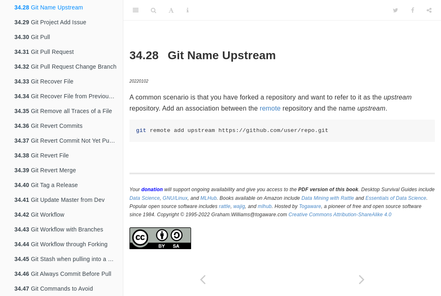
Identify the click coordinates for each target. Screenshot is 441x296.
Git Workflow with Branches (58, 229)
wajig (239, 206)
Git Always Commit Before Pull (62, 274)
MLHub (209, 198)
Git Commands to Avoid (53, 288)
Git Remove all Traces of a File (63, 111)
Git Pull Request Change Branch (65, 66)
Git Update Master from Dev (59, 200)
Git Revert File (41, 155)
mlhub (265, 206)
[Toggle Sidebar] (136, 10)
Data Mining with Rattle (328, 198)
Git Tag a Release (46, 185)
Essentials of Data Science (395, 198)
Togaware (310, 206)
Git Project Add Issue (50, 22)
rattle (225, 206)
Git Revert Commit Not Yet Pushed (68, 140)
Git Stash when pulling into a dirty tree (68, 259)
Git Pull (32, 37)
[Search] (153, 10)
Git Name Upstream (48, 7)
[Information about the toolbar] (187, 10)
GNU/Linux (175, 198)
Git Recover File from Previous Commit (68, 96)
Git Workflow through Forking (61, 244)
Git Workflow (39, 214)
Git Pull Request (44, 52)
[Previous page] (202, 279)
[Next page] (361, 279)
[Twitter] (395, 10)
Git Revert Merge (45, 170)
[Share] (429, 10)
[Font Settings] (171, 10)
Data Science (144, 198)
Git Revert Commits (48, 126)
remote (270, 108)
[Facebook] (412, 10)
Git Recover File (44, 81)
